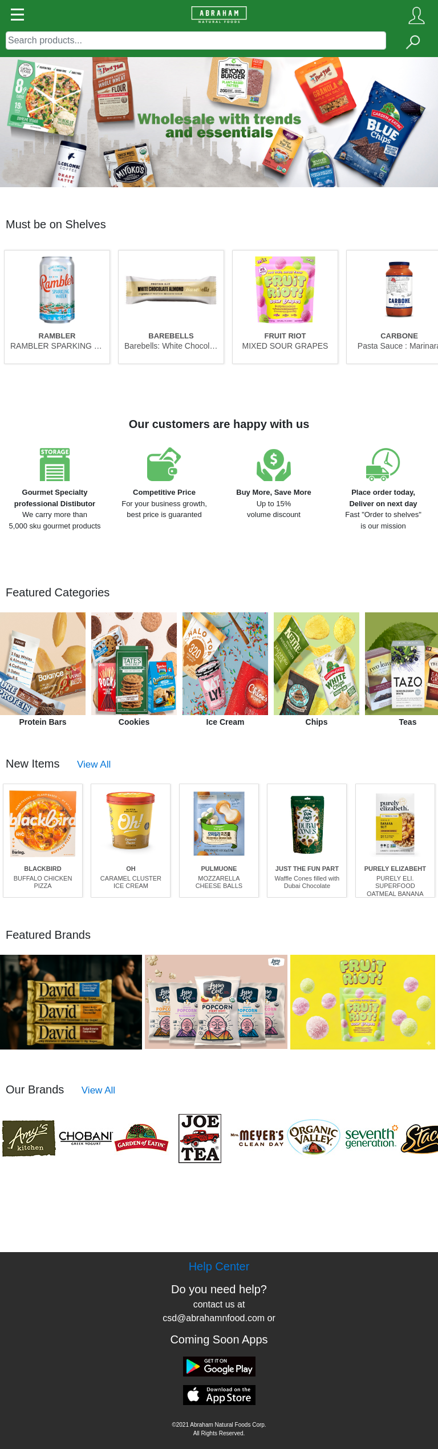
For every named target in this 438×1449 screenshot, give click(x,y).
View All (94, 764)
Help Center (219, 1266)
